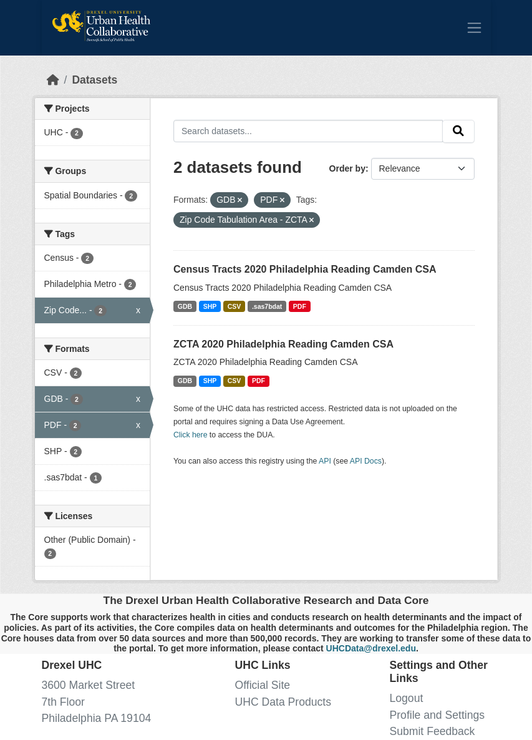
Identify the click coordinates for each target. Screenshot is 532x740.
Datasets (94, 80)
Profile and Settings (437, 715)
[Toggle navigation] (474, 27)
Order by (347, 168)
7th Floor (63, 702)
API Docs (366, 461)
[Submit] (458, 131)
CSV (234, 306)
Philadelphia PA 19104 (97, 718)
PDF (299, 306)
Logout (406, 698)
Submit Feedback (432, 731)
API (325, 461)
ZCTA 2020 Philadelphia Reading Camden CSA (283, 344)
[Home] (53, 80)
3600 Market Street (88, 685)
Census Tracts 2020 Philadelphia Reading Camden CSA (304, 269)
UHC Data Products (283, 702)
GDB (185, 306)
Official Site (263, 685)
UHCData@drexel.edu (371, 648)
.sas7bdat (267, 306)
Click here (190, 435)
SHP (210, 306)
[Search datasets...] (308, 131)
